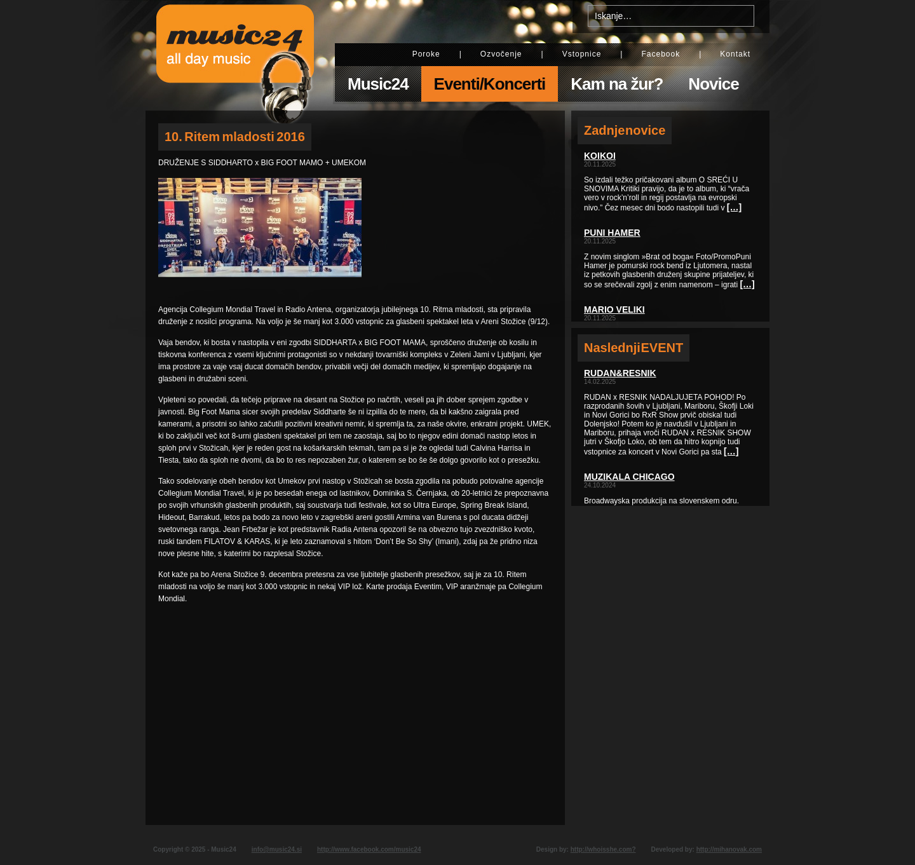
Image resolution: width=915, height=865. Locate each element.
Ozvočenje (501, 54)
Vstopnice (582, 54)
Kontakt (735, 54)
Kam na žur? (617, 83)
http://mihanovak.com (729, 849)
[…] (734, 207)
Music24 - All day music (235, 55)
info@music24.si (277, 849)
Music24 (378, 83)
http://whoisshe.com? (603, 849)
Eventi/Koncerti (490, 83)
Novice (713, 83)
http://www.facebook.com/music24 (369, 849)
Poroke (426, 54)
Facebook (660, 54)
